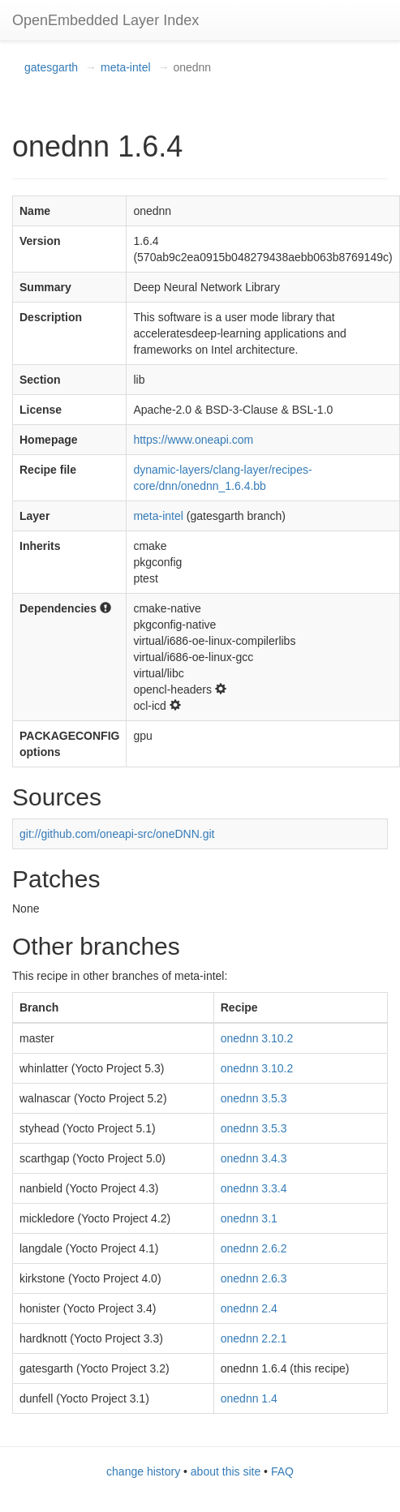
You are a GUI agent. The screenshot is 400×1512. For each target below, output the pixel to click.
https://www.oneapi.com (193, 439)
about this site (225, 1471)
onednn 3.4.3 (254, 1158)
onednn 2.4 (249, 1308)
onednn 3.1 (249, 1218)
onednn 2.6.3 (254, 1278)
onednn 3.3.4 (254, 1188)
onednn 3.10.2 (257, 1038)
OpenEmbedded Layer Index (105, 20)
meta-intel (125, 67)
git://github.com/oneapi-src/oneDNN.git (116, 833)
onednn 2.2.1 (254, 1338)
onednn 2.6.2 (254, 1248)
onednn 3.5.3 (254, 1098)
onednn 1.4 (249, 1398)
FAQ (282, 1471)
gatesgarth (51, 67)
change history (143, 1471)
